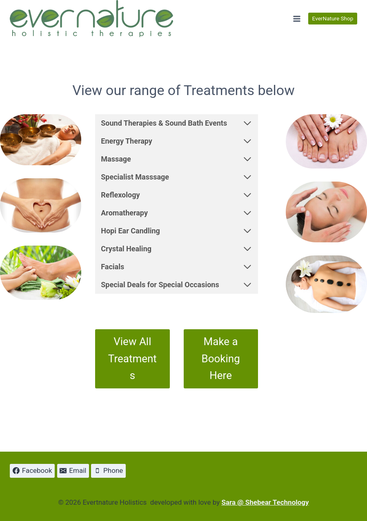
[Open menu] (296, 18)
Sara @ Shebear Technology (265, 502)
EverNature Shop (333, 18)
